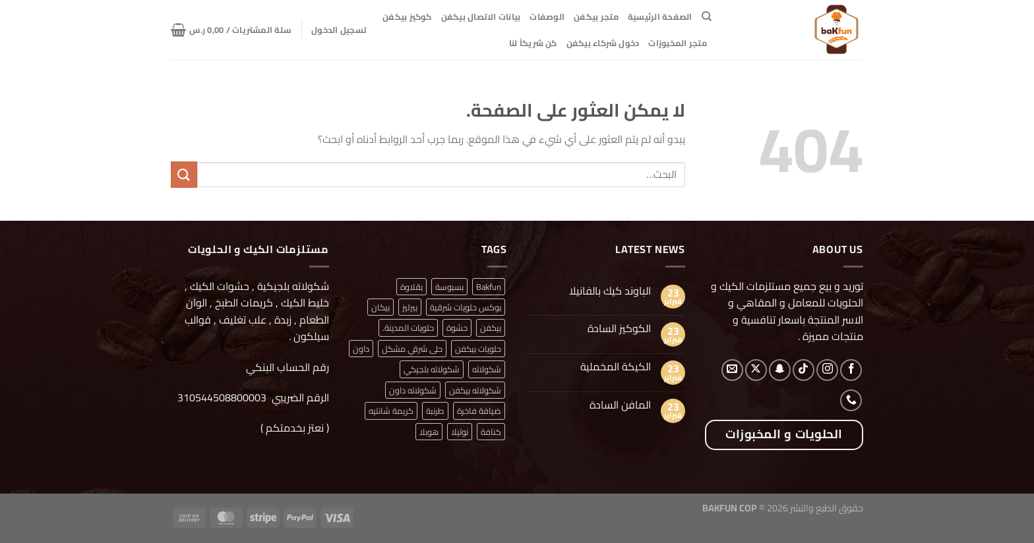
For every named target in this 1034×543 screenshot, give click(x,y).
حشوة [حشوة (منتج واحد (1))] (457, 327)
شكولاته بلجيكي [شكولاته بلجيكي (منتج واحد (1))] (432, 369)
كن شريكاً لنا (533, 43)
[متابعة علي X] (756, 370)
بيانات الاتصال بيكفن (481, 16)
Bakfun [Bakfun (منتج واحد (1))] (488, 287)
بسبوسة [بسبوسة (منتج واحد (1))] (449, 287)
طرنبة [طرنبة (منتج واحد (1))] (435, 410)
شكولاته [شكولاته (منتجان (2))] (486, 369)
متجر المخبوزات (677, 43)
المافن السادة (620, 405)
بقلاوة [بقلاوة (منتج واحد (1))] (411, 287)
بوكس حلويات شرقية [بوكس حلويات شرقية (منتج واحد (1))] (465, 307)
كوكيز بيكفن (407, 16)
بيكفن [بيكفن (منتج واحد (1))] (490, 327)
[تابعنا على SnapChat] (780, 370)
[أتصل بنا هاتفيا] (851, 400)
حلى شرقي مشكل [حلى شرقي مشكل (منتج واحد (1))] (412, 349)
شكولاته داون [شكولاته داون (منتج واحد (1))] (413, 390)
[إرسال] (184, 174)
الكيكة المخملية (615, 366)
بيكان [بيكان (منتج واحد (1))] (380, 307)
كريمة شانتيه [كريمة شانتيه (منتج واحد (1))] (391, 410)
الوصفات (547, 16)
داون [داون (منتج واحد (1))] (361, 349)
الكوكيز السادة (619, 328)
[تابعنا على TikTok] (803, 370)
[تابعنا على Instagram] (827, 370)
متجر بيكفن (596, 16)
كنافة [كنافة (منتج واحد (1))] (491, 432)
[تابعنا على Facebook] (851, 370)
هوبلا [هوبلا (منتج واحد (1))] (429, 432)
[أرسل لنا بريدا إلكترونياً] (732, 370)
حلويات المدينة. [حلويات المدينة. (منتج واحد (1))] (408, 327)
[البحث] (707, 16)
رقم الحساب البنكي (286, 367)
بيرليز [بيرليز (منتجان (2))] (409, 307)
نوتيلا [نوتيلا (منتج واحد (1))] (459, 432)
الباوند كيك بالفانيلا (610, 291)
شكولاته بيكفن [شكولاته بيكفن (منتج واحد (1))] (475, 390)
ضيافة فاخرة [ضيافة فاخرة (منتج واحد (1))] (479, 410)
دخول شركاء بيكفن (603, 43)
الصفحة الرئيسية (660, 16)
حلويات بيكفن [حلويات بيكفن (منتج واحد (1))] (478, 349)
